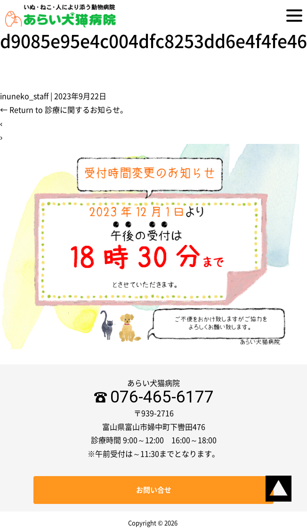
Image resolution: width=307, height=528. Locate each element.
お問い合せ (153, 490)
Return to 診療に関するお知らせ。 (64, 110)
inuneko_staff (24, 96)
